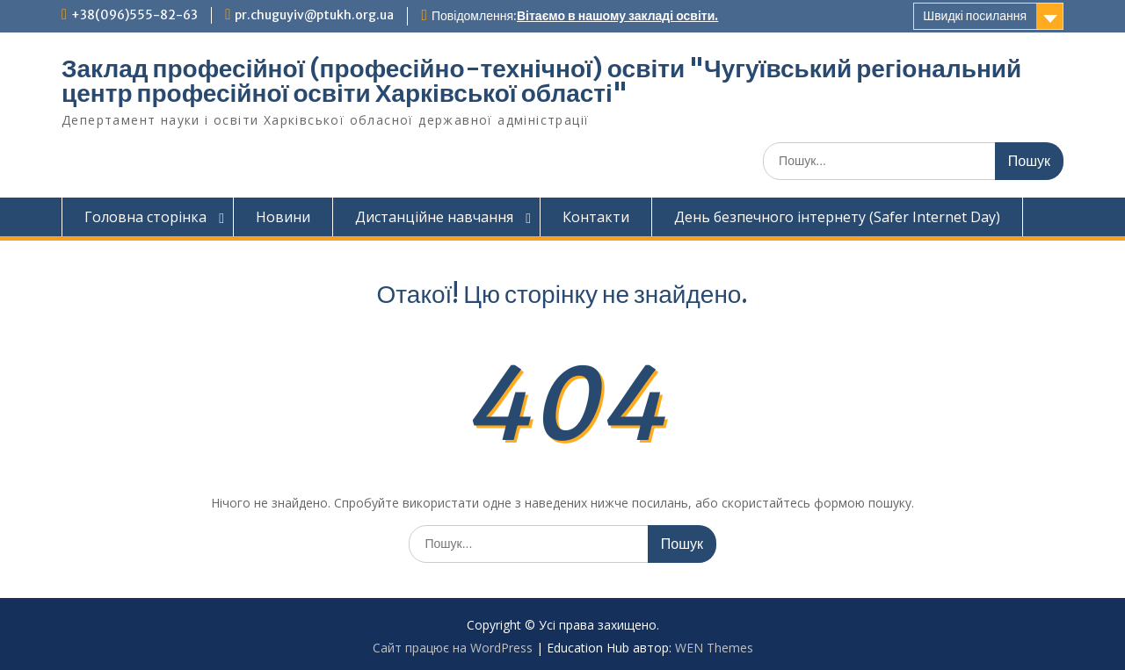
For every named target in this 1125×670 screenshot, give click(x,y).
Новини (283, 217)
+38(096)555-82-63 (134, 15)
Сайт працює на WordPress (453, 647)
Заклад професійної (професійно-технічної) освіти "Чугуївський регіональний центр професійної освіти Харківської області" (541, 81)
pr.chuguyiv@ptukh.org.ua (314, 15)
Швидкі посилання (975, 16)
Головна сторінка (145, 217)
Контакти (595, 217)
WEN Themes (714, 647)
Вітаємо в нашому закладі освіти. (617, 16)
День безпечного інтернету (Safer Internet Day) (837, 217)
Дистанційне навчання (434, 217)
